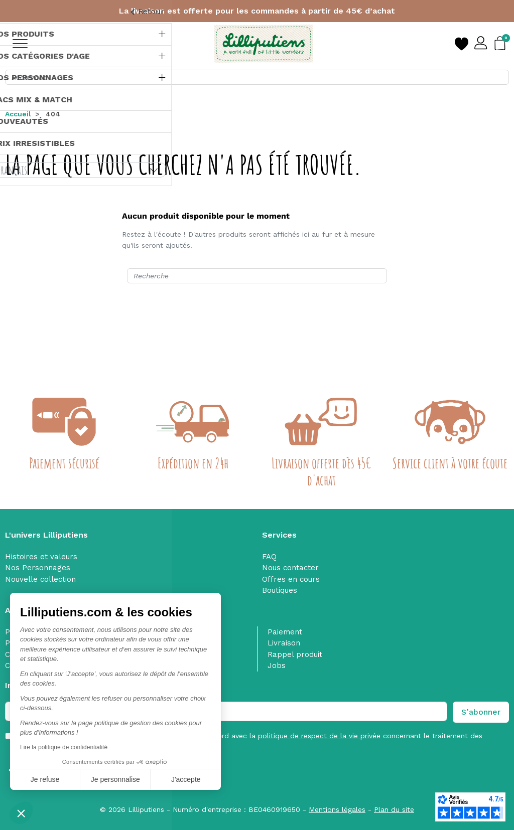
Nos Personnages (37, 567)
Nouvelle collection (40, 579)
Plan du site (394, 809)
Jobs (277, 665)
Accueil (18, 114)
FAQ (269, 556)
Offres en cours (291, 579)
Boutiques (279, 590)
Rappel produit (295, 654)
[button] (21, 813)
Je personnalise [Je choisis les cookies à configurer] (115, 779)
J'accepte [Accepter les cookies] (186, 779)
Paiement (285, 631)
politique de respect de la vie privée (319, 736)
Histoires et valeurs (41, 556)
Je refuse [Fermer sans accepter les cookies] (45, 779)
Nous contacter (290, 567)
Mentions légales (337, 809)
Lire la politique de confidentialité (63, 747)
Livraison (284, 642)
